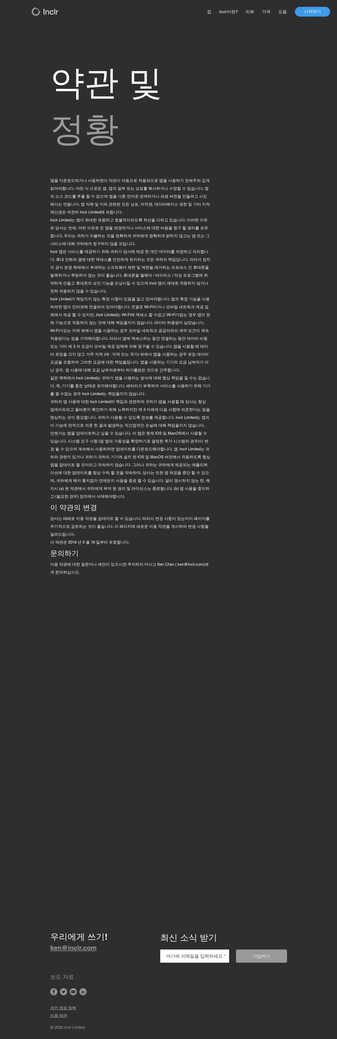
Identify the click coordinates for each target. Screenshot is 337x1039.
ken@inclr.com (190, 564)
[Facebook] (53, 991)
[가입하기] (261, 956)
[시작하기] (312, 12)
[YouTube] (73, 991)
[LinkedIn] (83, 991)
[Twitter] (63, 991)
